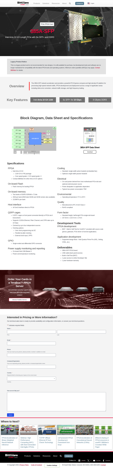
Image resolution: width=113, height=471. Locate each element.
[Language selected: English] (91, 3)
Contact (103, 468)
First (8, 337)
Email (9, 343)
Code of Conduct (36, 468)
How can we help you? (13, 393)
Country (9, 384)
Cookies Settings (52, 468)
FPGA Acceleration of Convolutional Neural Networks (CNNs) (84, 443)
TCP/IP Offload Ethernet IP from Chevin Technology (46, 443)
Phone (9, 352)
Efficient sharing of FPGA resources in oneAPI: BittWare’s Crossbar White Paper (102, 445)
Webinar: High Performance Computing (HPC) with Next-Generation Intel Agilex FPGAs (28, 445)
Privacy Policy (24, 468)
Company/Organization (13, 364)
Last (58, 337)
